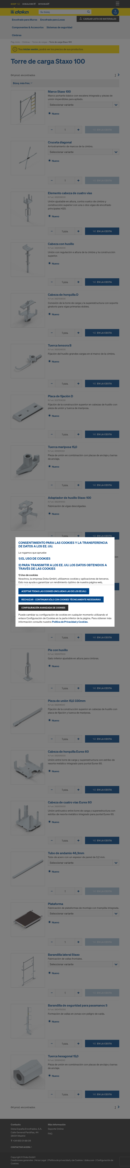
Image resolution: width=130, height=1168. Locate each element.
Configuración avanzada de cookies (43, 607)
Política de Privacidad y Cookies (70, 621)
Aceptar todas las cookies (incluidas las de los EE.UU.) (53, 591)
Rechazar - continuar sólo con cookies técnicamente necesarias (61, 599)
